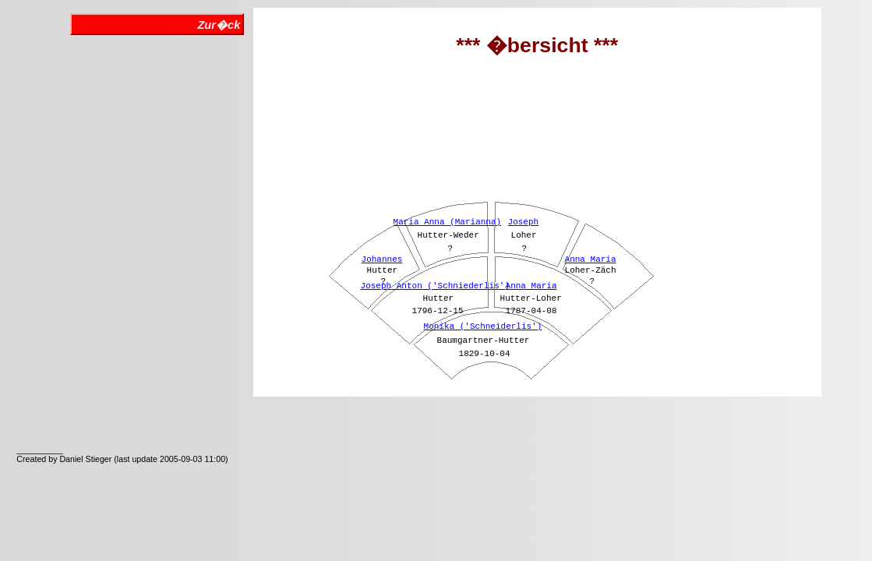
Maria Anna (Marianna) (448, 222)
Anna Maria (531, 286)
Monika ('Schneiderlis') (483, 326)
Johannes (382, 259)
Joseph (523, 222)
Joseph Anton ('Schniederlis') (435, 286)
